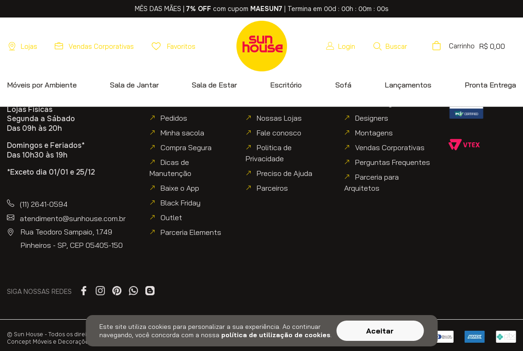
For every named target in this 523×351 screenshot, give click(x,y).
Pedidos (174, 118)
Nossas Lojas (279, 118)
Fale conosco (279, 132)
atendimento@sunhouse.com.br (73, 218)
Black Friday (181, 202)
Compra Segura (186, 147)
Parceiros (272, 188)
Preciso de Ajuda (284, 173)
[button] (415, 46)
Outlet (171, 217)
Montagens (374, 132)
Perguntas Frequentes (392, 162)
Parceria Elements (191, 232)
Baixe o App (180, 188)
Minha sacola (182, 132)
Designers (371, 118)
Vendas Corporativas (390, 147)
